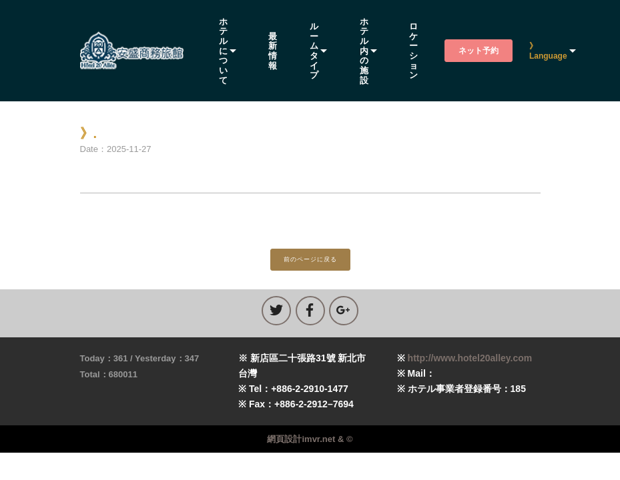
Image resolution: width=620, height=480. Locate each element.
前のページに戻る (310, 259)
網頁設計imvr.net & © (309, 439)
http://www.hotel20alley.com (470, 358)
